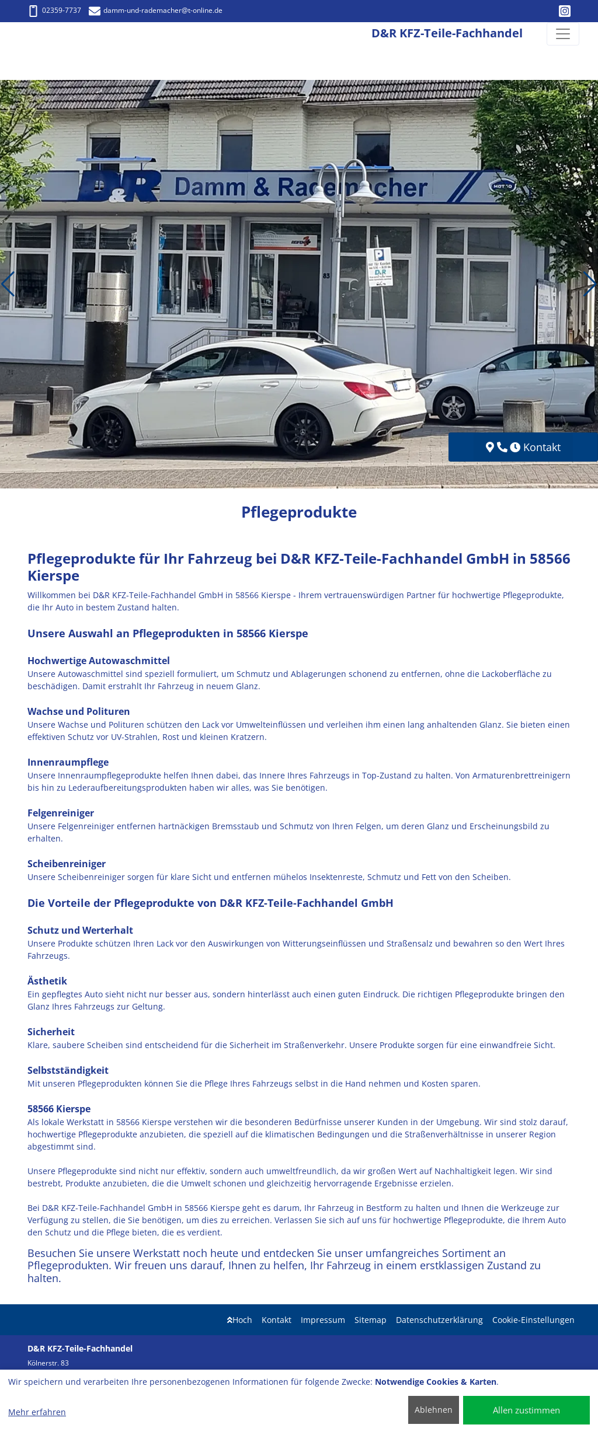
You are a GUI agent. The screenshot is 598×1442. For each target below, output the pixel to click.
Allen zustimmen (526, 1410)
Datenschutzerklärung (439, 1319)
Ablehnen (434, 1409)
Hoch (239, 1319)
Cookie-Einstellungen (533, 1319)
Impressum (323, 1319)
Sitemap (370, 1319)
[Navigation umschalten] (563, 34)
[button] (8, 284)
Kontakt (276, 1319)
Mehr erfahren (37, 1411)
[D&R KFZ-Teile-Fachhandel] (24, 34)
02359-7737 (54, 10)
